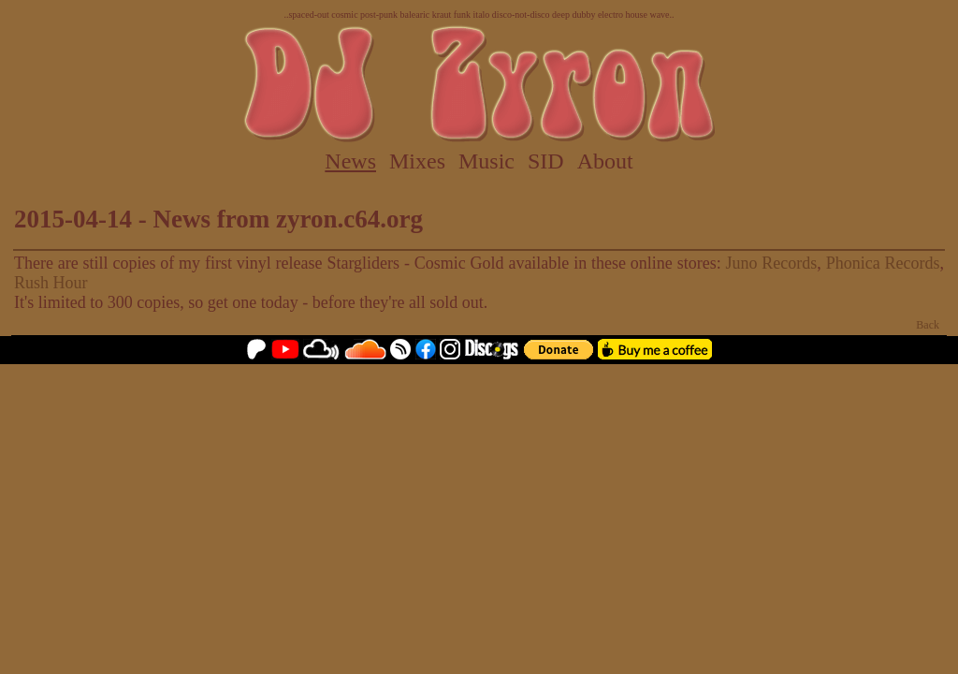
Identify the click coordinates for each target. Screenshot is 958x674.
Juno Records (772, 263)
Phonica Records (883, 263)
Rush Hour (51, 282)
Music (486, 161)
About (605, 161)
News (350, 161)
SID (546, 161)
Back (927, 324)
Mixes (417, 161)
